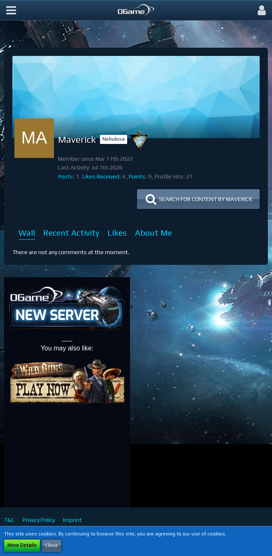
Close (51, 545)
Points (137, 176)
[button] (11, 10)
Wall (27, 232)
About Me (153, 232)
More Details (22, 545)
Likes (117, 232)
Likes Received (100, 176)
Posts (65, 176)
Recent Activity (71, 232)
